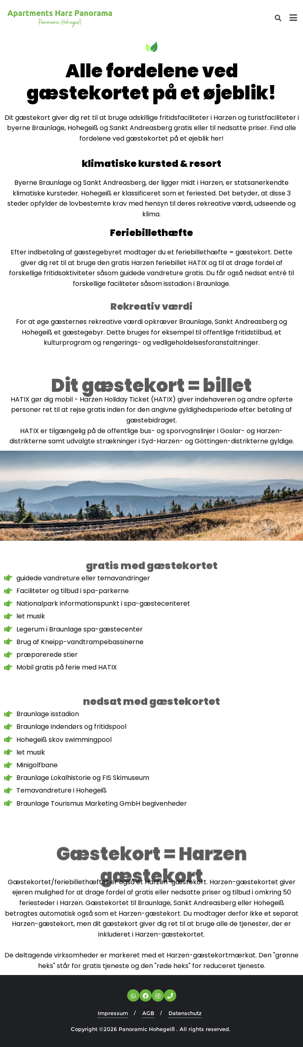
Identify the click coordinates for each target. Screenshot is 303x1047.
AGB (148, 1013)
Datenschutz (185, 1013)
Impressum (113, 1013)
